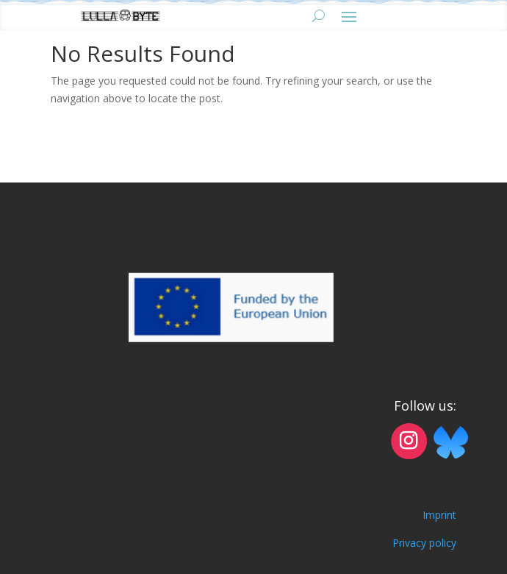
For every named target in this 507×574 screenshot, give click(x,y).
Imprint (439, 515)
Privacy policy (424, 543)
